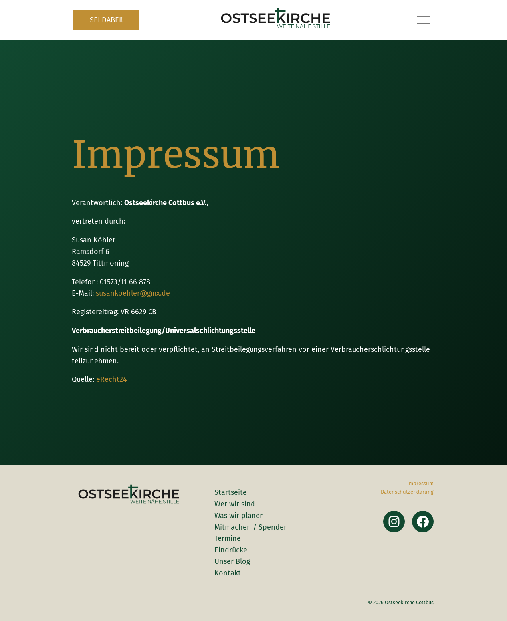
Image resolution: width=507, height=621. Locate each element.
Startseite (230, 492)
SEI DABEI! (106, 20)
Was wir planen (239, 515)
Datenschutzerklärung (407, 492)
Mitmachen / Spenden (251, 527)
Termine (227, 538)
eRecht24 (111, 379)
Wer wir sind (234, 504)
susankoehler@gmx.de (133, 293)
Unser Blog (232, 561)
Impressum (420, 483)
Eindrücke (230, 550)
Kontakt (227, 573)
